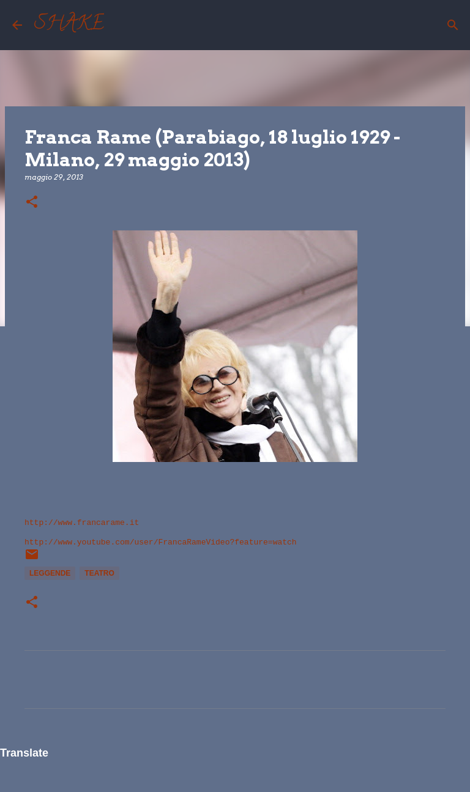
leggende (49, 573)
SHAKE (69, 25)
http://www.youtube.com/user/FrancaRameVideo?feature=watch (160, 542)
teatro (99, 573)
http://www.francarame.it (81, 522)
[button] (31, 202)
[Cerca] (121, 25)
